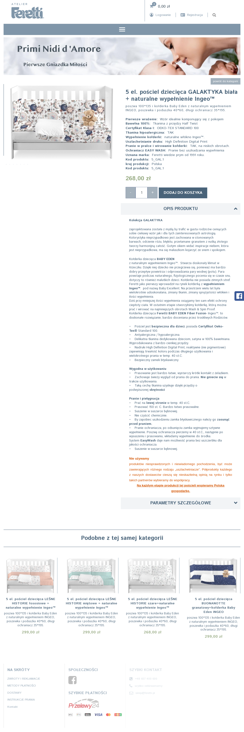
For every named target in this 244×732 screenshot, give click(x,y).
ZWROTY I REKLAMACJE (23, 678)
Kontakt (12, 706)
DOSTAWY (14, 692)
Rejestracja (192, 15)
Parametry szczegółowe (180, 502)
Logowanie (160, 15)
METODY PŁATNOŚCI (21, 685)
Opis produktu (180, 208)
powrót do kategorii (225, 81)
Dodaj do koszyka (183, 192)
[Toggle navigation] (122, 29)
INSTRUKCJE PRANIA (21, 699)
